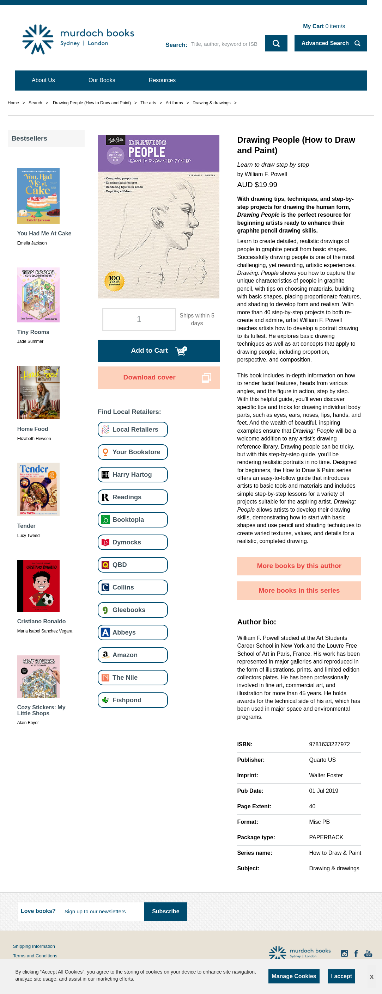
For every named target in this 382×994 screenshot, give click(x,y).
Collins (123, 587)
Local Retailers (135, 429)
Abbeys (124, 632)
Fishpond (127, 700)
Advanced (325, 43)
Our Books (102, 80)
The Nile (125, 677)
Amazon (125, 655)
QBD (120, 564)
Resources (162, 80)
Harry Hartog (132, 474)
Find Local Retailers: (129, 411)
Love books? (38, 911)
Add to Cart (149, 350)
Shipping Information (34, 946)
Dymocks (127, 542)
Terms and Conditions (35, 955)
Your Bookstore (136, 452)
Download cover (149, 377)
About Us (43, 80)
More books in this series (299, 590)
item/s (324, 26)
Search (175, 45)
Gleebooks (129, 609)
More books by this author (299, 565)
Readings (127, 497)
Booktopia (128, 519)
